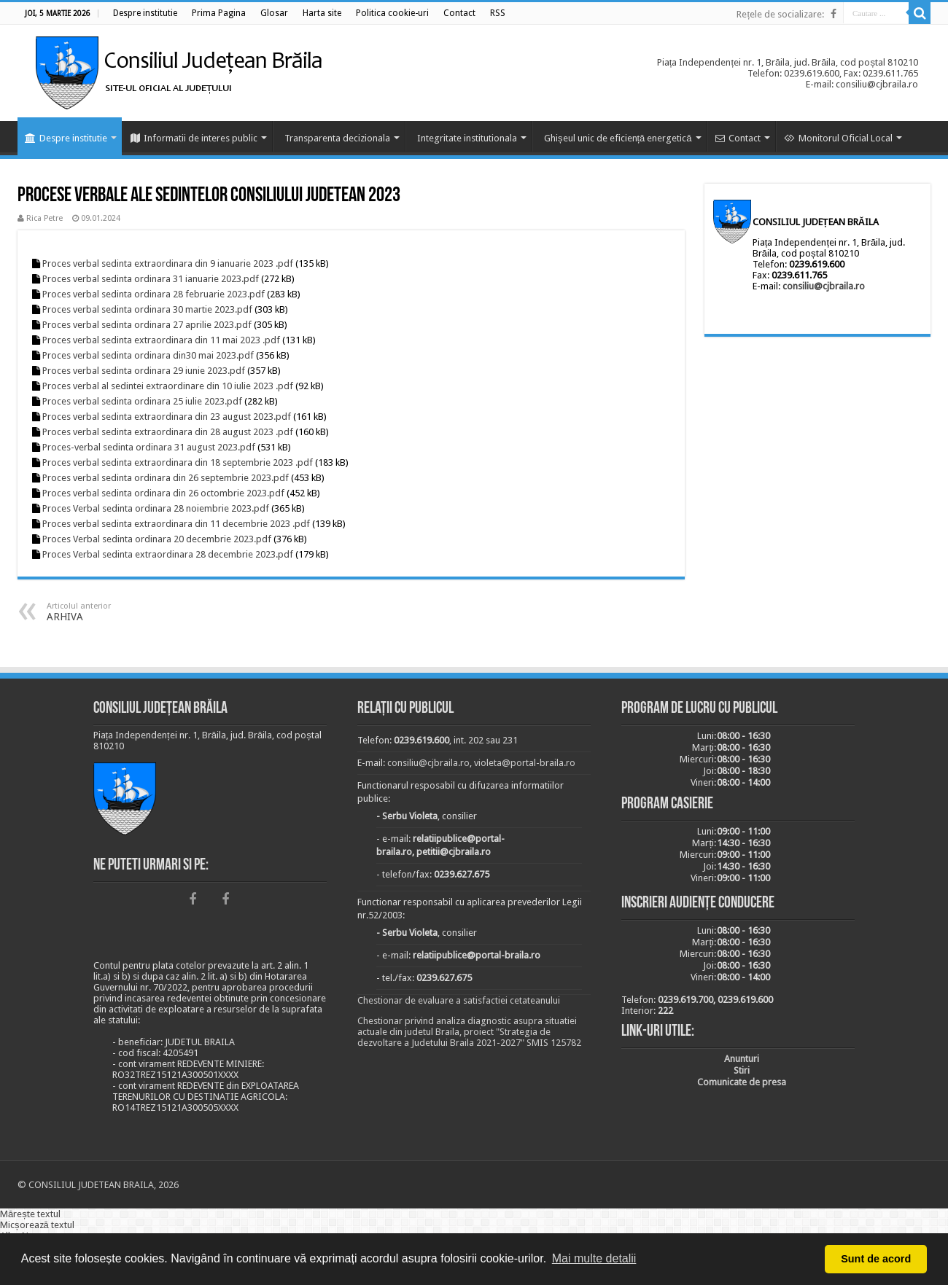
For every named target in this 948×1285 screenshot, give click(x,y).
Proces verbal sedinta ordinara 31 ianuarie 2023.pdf (150, 278)
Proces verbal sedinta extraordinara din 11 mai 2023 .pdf (161, 340)
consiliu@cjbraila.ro (823, 286)
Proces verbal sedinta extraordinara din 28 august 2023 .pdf (167, 431)
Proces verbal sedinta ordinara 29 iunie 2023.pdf (143, 370)
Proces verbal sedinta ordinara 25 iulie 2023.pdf (142, 401)
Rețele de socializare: (780, 14)
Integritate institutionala (467, 138)
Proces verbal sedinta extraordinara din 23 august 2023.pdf (166, 416)
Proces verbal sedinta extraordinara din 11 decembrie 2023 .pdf (176, 523)
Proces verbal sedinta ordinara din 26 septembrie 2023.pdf (165, 477)
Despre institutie (66, 138)
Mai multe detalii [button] (594, 1258)
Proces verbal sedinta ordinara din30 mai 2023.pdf (148, 355)
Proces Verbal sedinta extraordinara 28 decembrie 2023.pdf (167, 554)
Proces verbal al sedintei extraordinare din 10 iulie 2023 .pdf (167, 385)
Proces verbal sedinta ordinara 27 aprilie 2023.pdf (147, 324)
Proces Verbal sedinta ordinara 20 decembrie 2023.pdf (156, 539)
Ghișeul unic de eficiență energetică (618, 138)
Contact (738, 138)
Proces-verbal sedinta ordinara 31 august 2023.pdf (148, 447)
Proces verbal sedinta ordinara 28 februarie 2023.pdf (153, 294)
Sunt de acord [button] (876, 1259)
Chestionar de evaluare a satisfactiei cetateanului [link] (458, 1000)
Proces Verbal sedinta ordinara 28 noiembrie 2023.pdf (155, 508)
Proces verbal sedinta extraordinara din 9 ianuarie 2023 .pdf (167, 263)
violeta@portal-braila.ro (524, 762)
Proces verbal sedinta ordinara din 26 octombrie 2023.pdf (163, 493)
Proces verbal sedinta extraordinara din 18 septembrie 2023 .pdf (177, 462)
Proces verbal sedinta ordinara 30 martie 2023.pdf (147, 309)
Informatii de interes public (194, 138)
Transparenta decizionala (337, 138)
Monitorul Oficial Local (838, 138)
